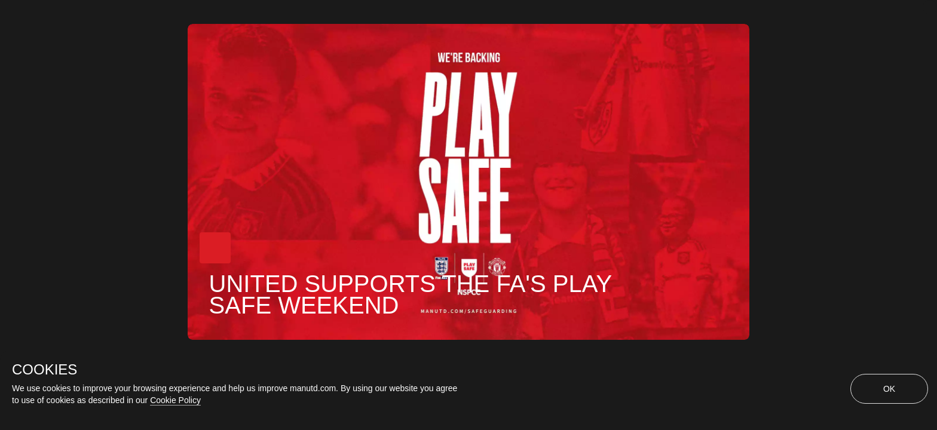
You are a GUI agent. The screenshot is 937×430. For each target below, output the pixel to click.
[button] (215, 247)
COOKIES (44, 370)
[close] (930, 7)
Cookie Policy (175, 400)
